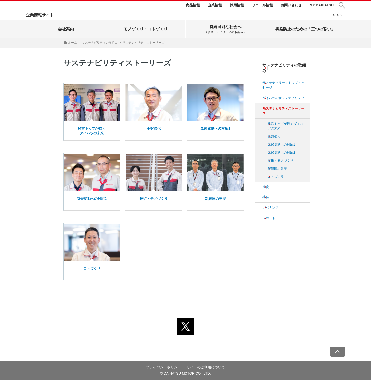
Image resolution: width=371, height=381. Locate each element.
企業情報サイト (40, 16)
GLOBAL (339, 15)
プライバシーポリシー (163, 368)
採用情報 (237, 5)
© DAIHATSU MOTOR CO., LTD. (185, 374)
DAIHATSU (42, 6)
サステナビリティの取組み (100, 43)
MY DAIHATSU (322, 5)
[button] (342, 5)
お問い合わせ (291, 5)
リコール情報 (262, 5)
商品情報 (193, 5)
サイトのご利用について (206, 368)
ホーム (72, 43)
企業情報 (215, 5)
